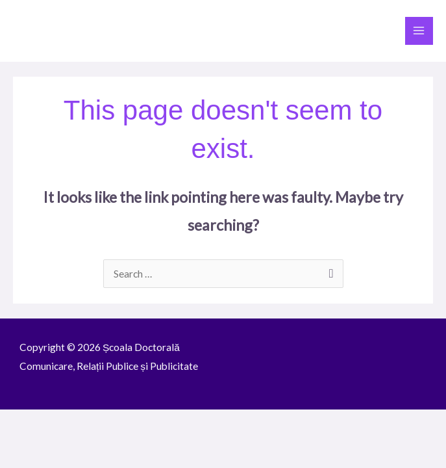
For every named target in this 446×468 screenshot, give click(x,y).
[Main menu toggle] (419, 31)
